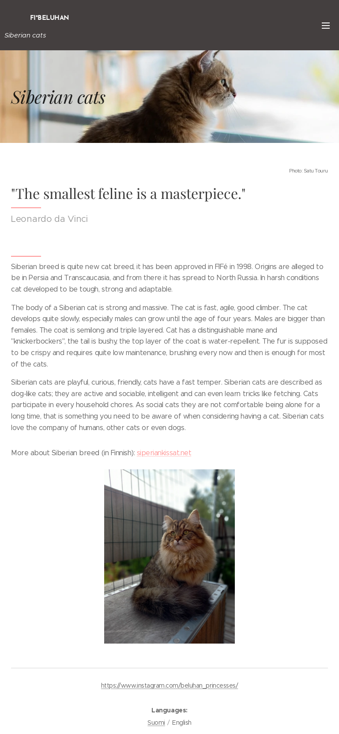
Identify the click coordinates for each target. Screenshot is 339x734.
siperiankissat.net (164, 453)
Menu (326, 25)
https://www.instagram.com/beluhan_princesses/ (169, 685)
